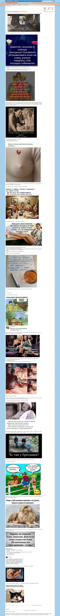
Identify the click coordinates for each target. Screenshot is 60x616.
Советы (13, 4)
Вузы (52, 8)
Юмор (10, 6)
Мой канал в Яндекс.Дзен (49, 11)
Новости (8, 4)
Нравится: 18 (34, 605)
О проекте (16, 1)
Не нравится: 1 (39, 605)
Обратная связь (9, 1)
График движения (44, 9)
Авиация (19, 4)
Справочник (25, 4)
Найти (53, 1)
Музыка (48, 8)
